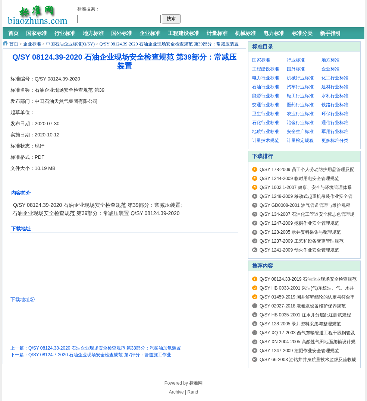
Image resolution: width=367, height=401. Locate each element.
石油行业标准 (265, 86)
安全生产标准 (300, 131)
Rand (193, 392)
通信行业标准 (334, 122)
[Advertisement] (154, 120)
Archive (176, 392)
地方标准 (330, 60)
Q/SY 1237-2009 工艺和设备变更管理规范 (302, 241)
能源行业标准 (265, 95)
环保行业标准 (334, 113)
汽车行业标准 (300, 86)
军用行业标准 (334, 131)
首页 (13, 44)
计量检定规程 (300, 140)
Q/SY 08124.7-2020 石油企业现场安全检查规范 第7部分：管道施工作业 (99, 354)
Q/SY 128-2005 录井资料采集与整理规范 (300, 232)
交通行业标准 (265, 104)
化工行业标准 (334, 77)
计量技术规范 (265, 140)
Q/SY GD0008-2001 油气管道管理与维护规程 (305, 205)
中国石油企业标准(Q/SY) (70, 44)
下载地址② (22, 299)
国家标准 (261, 60)
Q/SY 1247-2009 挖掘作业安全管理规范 (299, 223)
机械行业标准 (300, 77)
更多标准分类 (334, 140)
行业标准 (296, 60)
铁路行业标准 (334, 104)
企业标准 (32, 44)
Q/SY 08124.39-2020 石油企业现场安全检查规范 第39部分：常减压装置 (169, 44)
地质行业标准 (265, 131)
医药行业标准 (300, 104)
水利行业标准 (334, 95)
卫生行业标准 (265, 113)
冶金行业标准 (300, 122)
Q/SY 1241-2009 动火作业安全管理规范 (299, 250)
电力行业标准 (265, 77)
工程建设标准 (265, 69)
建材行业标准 (334, 86)
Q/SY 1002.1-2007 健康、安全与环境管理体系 (306, 187)
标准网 (196, 383)
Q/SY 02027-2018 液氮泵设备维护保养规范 (303, 306)
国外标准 (296, 69)
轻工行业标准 (300, 95)
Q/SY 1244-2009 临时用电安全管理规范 (299, 178)
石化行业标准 (265, 122)
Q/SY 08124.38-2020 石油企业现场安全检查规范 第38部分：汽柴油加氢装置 (104, 348)
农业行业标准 (300, 113)
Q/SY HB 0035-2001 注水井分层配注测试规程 (305, 315)
